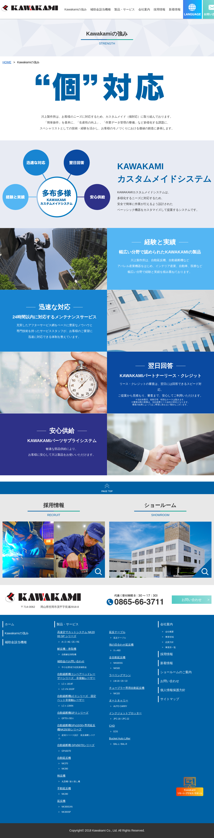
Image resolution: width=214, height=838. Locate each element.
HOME (7, 62)
